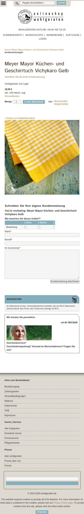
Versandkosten (12, 96)
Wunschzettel (60, 101)
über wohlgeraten (13, 456)
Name (8, 231)
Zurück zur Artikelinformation (20, 118)
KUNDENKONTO (12, 35)
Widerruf (8, 401)
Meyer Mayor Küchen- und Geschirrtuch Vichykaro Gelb (37, 50)
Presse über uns (12, 461)
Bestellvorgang (11, 386)
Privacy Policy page (63, 502)
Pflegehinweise (12, 443)
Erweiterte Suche (12, 433)
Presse (7, 465)
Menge (8, 101)
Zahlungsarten (11, 391)
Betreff (8, 239)
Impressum (9, 415)
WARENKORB (54, 35)
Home (7, 50)
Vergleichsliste (61, 104)
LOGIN (42, 38)
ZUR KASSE (73, 35)
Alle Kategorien (12, 428)
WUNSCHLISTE (34, 35)
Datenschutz (10, 405)
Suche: (15, 3)
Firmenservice (11, 438)
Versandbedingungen (15, 396)
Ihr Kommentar (12, 248)
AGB (6, 410)
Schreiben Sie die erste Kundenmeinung (25, 77)
